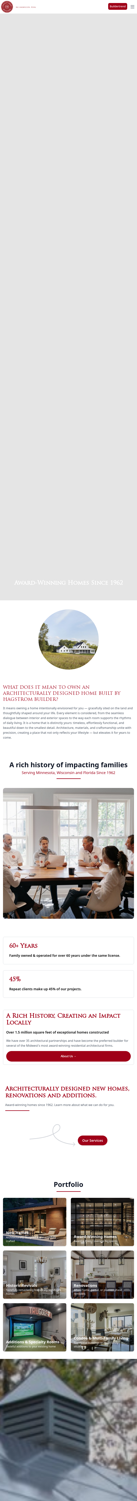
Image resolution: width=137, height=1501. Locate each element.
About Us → (69, 1056)
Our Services (92, 1140)
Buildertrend (118, 6)
